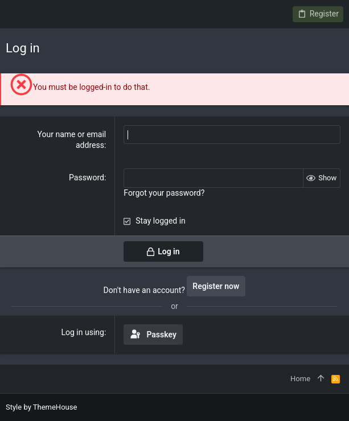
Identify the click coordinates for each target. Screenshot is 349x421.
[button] (17, 14)
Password (86, 177)
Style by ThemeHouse (41, 407)
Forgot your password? (164, 192)
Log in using (82, 332)
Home (300, 378)
